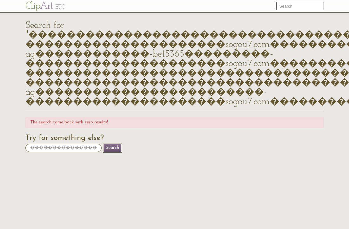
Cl (44, 6)
